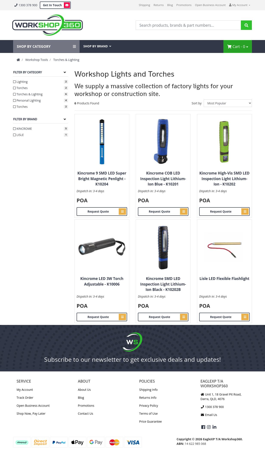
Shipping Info (148, 390)
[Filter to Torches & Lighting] (40, 94)
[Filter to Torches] (40, 88)
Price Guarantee (150, 421)
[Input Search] (188, 25)
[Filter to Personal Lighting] (40, 100)
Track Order (25, 398)
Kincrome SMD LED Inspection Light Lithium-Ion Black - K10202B (163, 284)
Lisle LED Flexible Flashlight (224, 278)
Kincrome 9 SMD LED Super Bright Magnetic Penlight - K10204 (101, 179)
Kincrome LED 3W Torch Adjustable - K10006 (101, 281)
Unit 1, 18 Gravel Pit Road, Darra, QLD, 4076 (220, 396)
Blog (170, 5)
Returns (159, 5)
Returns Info (147, 398)
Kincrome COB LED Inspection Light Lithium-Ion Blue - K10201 (163, 179)
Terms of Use (148, 413)
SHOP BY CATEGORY (46, 46)
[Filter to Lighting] (40, 81)
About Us (84, 390)
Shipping (144, 5)
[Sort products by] (228, 103)
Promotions (184, 5)
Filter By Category (27, 72)
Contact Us (85, 413)
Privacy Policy (148, 405)
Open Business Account (210, 5)
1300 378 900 (25, 5)
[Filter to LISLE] (40, 135)
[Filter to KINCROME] (40, 128)
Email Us (208, 415)
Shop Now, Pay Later (31, 413)
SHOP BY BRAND (97, 46)
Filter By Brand (25, 119)
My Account (25, 390)
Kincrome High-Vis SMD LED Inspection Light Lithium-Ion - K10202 (224, 179)
